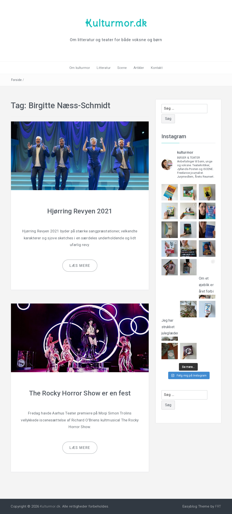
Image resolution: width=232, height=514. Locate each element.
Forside (16, 80)
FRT (218, 506)
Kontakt (157, 68)
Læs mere (79, 265)
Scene (122, 68)
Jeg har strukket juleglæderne (169, 326)
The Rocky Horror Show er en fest (80, 393)
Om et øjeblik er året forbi (207, 283)
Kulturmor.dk (116, 23)
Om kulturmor (79, 68)
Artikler (138, 68)
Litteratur (104, 68)
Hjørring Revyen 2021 (79, 211)
